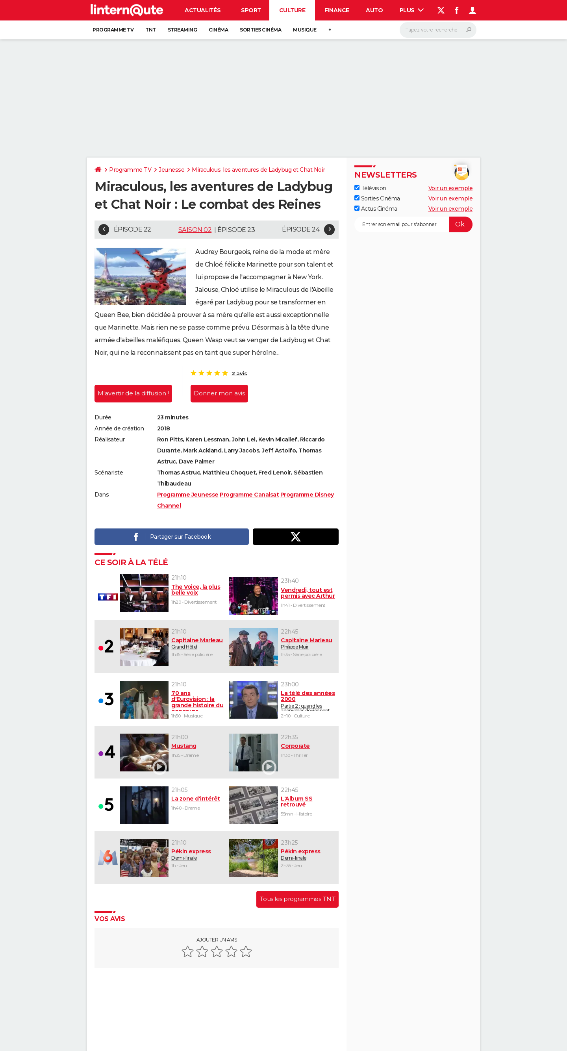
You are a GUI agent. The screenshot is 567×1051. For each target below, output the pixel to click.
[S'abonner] (413, 224)
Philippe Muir (308, 643)
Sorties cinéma (260, 30)
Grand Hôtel (197, 643)
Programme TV (113, 30)
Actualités (202, 10)
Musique (305, 30)
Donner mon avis (219, 393)
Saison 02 (195, 230)
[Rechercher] (438, 30)
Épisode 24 (300, 229)
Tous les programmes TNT (297, 899)
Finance (336, 10)
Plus (412, 10)
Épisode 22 (132, 229)
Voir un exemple (450, 188)
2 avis (239, 373)
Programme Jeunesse (188, 494)
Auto (374, 10)
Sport (251, 10)
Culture (292, 10)
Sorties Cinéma (377, 198)
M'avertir (133, 393)
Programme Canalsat (249, 494)
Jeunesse (171, 169)
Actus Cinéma (375, 208)
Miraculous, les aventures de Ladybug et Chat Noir (258, 169)
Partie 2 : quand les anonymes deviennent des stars (308, 700)
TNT (150, 30)
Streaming (182, 30)
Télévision (370, 188)
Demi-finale (197, 854)
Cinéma (218, 30)
